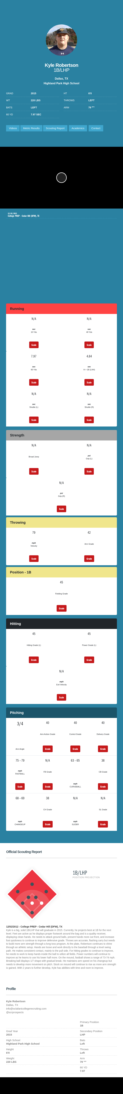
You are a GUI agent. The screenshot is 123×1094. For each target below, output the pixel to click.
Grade (89, 558)
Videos (13, 128)
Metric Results (31, 128)
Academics (78, 128)
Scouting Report (55, 128)
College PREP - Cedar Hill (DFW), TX (59, 214)
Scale (33, 345)
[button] (61, 177)
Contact (95, 128)
